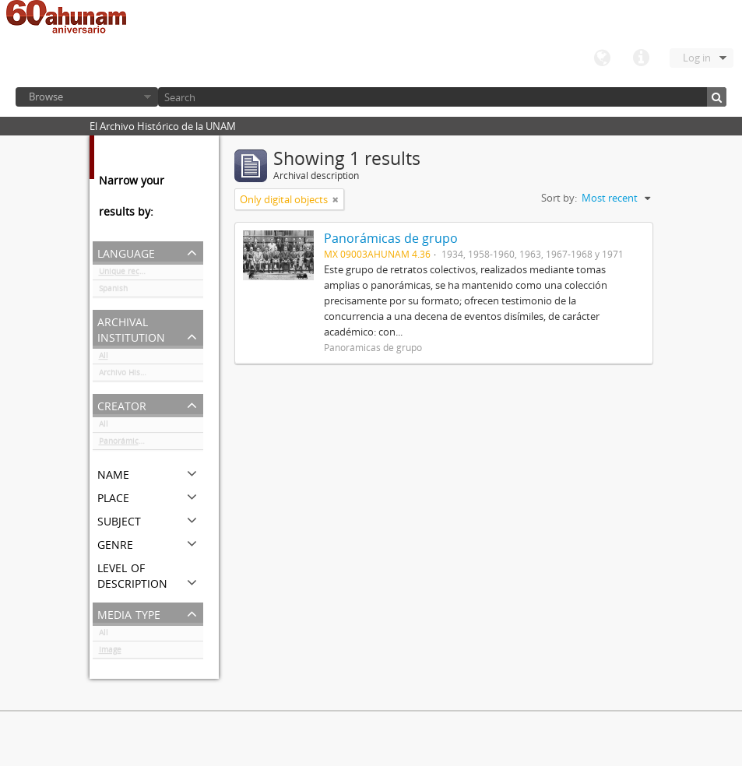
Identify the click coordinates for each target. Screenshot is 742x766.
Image (110, 652)
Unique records (127, 274)
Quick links (640, 58)
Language (601, 58)
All (103, 358)
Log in (697, 58)
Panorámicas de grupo (140, 443)
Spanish (113, 291)
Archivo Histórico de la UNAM (151, 375)
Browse (46, 97)
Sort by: (559, 198)
